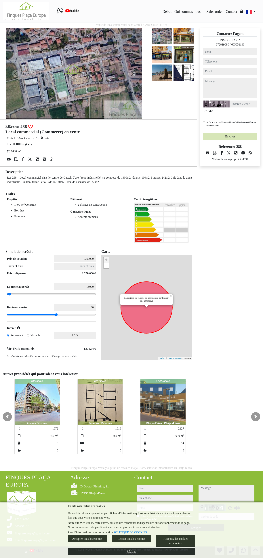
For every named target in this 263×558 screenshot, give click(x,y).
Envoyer (230, 136)
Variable (35, 335)
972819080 (222, 44)
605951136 (237, 44)
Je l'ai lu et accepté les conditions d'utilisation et (231, 123)
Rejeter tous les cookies (131, 538)
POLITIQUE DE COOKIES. (131, 532)
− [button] (106, 265)
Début (167, 12)
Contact (231, 12)
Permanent (17, 335)
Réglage (131, 551)
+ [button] (106, 260)
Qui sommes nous (187, 12)
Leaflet (161, 358)
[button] (7, 416)
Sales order (214, 12)
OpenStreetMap (174, 358)
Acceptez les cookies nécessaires (175, 541)
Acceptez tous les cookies (87, 538)
